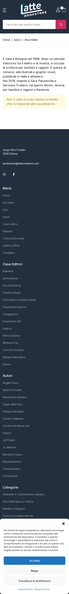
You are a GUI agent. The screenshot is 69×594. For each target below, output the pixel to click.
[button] (63, 523)
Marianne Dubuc (13, 454)
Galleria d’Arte (11, 245)
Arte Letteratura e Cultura (18, 501)
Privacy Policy (42, 589)
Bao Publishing (12, 285)
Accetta (34, 560)
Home (6, 39)
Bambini (7, 231)
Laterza (7, 328)
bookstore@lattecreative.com (21, 163)
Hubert (7, 433)
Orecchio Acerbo (13, 349)
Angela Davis (11, 382)
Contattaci (9, 252)
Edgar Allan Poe (12, 404)
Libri (5, 209)
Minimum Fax (10, 342)
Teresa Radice (12, 468)
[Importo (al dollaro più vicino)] (29, 24)
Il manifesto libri (12, 321)
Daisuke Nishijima (13, 411)
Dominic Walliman (13, 418)
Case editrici (10, 224)
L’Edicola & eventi (13, 238)
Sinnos (7, 364)
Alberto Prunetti (12, 390)
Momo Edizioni (11, 335)
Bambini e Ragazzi (14, 508)
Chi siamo (8, 202)
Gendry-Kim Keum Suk (16, 425)
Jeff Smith (9, 440)
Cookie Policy (25, 589)
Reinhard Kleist (12, 461)
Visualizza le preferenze (34, 581)
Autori (6, 216)
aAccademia (10, 278)
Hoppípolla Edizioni (14, 306)
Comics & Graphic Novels (18, 515)
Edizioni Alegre (12, 292)
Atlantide (8, 271)
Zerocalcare (10, 476)
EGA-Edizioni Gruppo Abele (19, 299)
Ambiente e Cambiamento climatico (24, 494)
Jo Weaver (9, 447)
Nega (34, 571)
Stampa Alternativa (14, 357)
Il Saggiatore (10, 314)
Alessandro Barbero (15, 397)
